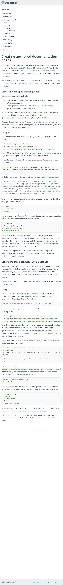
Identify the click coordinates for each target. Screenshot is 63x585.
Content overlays (9, 30)
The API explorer (7, 36)
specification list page (45, 183)
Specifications (6, 13)
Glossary (4, 50)
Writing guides (8, 28)
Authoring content (8, 20)
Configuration (6, 46)
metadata (20, 256)
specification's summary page (17, 183)
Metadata (6, 33)
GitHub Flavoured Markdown (21, 68)
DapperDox (9, 2)
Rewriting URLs (7, 16)
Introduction (6, 10)
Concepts (6, 23)
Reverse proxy (6, 40)
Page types (7, 25)
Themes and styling (8, 43)
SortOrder (14, 418)
